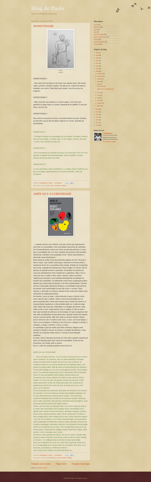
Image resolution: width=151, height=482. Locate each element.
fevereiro (99, 103)
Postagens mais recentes (41, 464)
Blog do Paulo (47, 8)
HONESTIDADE (43, 26)
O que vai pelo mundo (100, 37)
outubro (99, 79)
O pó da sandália (61, 458)
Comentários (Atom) (41, 468)
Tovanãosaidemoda (99, 42)
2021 (97, 66)
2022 (97, 63)
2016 (97, 114)
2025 (97, 55)
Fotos (95, 29)
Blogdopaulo (108, 133)
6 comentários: (58, 183)
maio (98, 95)
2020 (97, 68)
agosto (99, 81)
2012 (97, 125)
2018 (97, 109)
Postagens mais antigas (81, 464)
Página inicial (61, 464)
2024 (97, 58)
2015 (97, 117)
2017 (97, 112)
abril (98, 98)
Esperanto (57, 185)
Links (95, 32)
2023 (97, 60)
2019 (97, 71)
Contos (52, 185)
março (99, 100)
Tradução (63, 185)
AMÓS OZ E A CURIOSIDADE (52, 193)
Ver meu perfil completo (109, 141)
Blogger (85, 478)
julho (98, 84)
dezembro (100, 73)
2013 (97, 122)
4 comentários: (58, 455)
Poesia (96, 39)
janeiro (99, 106)
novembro (100, 76)
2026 (97, 52)
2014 (97, 120)
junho (99, 92)
